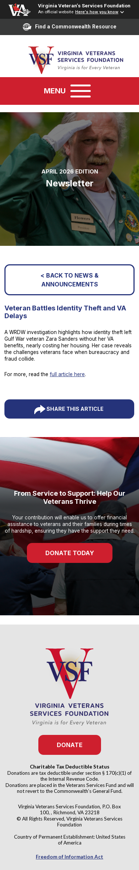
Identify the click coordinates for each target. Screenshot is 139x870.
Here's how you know (96, 11)
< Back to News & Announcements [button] (69, 280)
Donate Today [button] (69, 553)
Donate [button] (70, 745)
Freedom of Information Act (69, 857)
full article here (67, 374)
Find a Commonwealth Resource (70, 27)
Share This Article (75, 409)
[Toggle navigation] (80, 91)
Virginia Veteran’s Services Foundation (84, 5)
